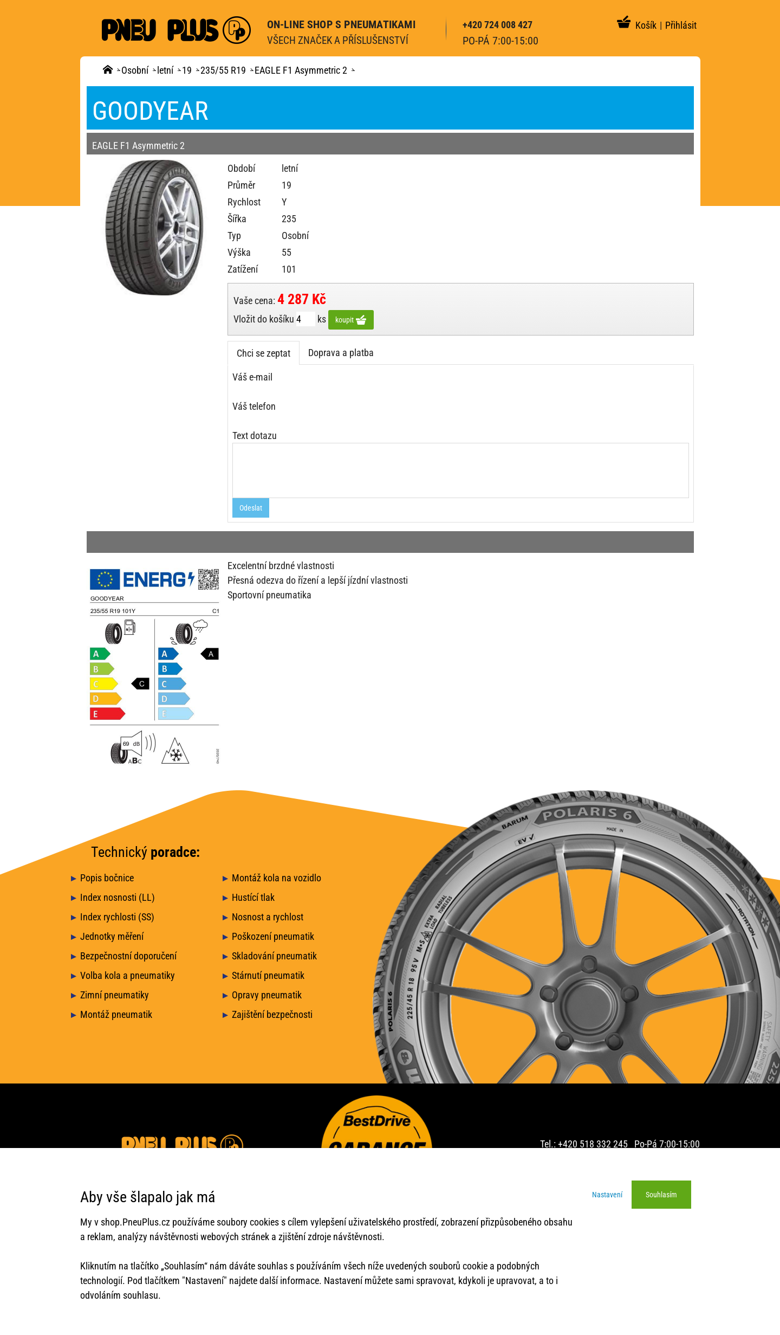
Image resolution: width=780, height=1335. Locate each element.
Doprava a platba (341, 352)
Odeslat (250, 508)
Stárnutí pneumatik (268, 975)
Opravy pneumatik (267, 995)
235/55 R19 (223, 70)
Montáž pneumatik (116, 1014)
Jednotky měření (112, 936)
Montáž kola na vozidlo (276, 877)
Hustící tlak (253, 897)
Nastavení (607, 1194)
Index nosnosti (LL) (117, 897)
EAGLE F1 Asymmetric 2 (301, 70)
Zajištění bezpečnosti (272, 1014)
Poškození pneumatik (273, 936)
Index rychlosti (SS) (117, 917)
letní (165, 70)
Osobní (134, 70)
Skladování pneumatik (274, 956)
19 (187, 70)
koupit (351, 320)
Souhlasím (661, 1194)
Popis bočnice (107, 877)
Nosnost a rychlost (267, 917)
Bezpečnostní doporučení (128, 956)
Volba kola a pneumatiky (127, 975)
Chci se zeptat (263, 353)
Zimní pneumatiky (114, 995)
